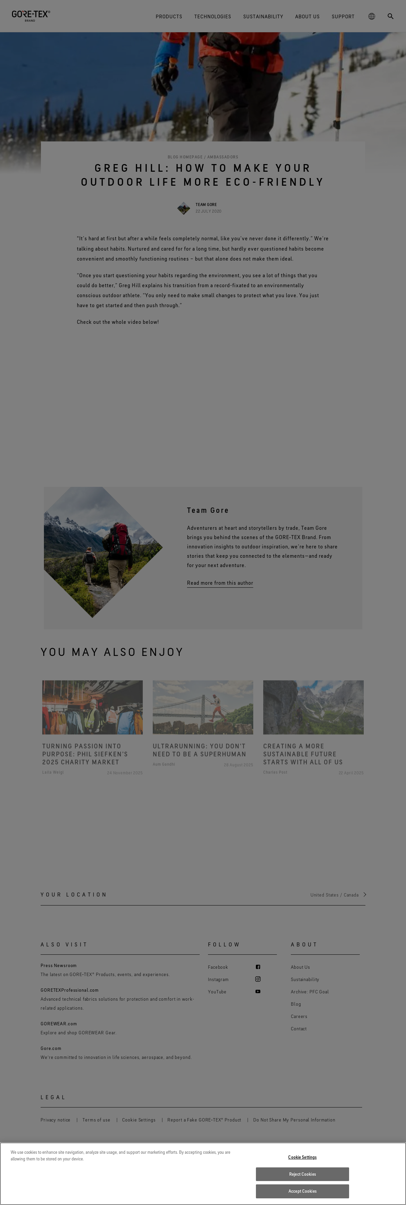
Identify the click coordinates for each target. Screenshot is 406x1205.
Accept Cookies (302, 1191)
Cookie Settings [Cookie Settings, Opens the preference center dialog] (302, 1157)
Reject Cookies (302, 1174)
